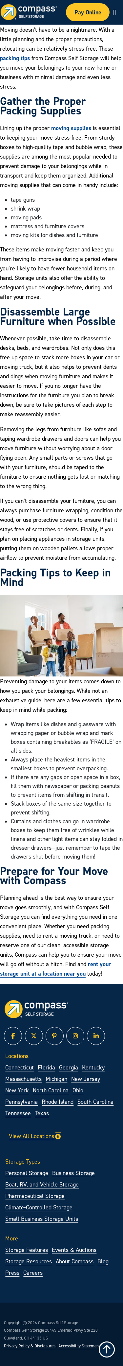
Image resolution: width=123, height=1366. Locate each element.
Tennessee (18, 1113)
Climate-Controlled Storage (38, 1207)
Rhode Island (57, 1101)
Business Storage (73, 1173)
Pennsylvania (21, 1101)
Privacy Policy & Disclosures (29, 1345)
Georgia (68, 1067)
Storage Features (26, 1249)
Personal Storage (26, 1173)
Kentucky (93, 1067)
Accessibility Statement (79, 1345)
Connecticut (19, 1067)
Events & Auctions (74, 1249)
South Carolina (95, 1101)
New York (17, 1090)
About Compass (74, 1261)
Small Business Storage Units (41, 1218)
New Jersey (85, 1078)
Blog (103, 1261)
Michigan (56, 1078)
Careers (33, 1272)
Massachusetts (23, 1078)
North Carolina (51, 1090)
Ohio (77, 1090)
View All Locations (35, 1136)
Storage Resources (28, 1261)
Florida (46, 1067)
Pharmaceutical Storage (35, 1195)
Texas (42, 1113)
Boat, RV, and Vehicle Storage (42, 1184)
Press (12, 1272)
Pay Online (87, 12)
